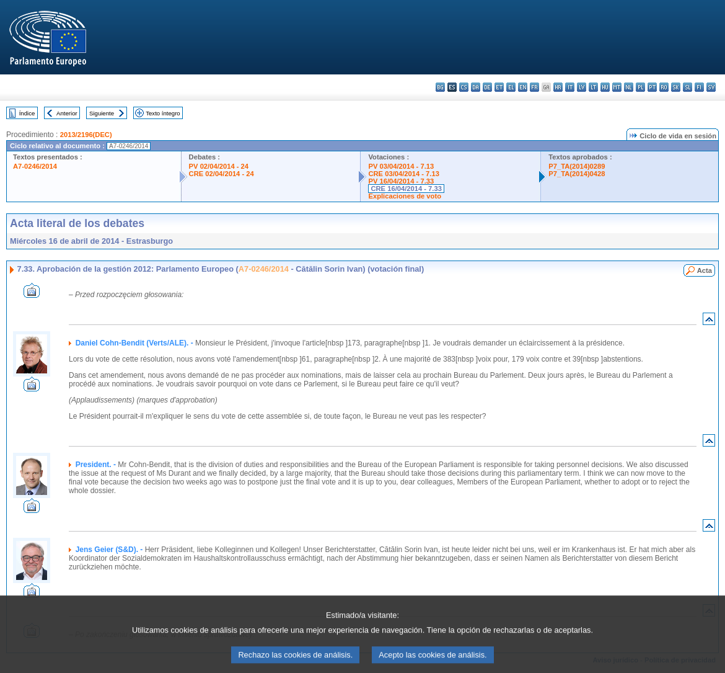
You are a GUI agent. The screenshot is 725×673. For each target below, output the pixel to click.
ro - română (664, 87)
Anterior (66, 113)
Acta (704, 270)
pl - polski (640, 87)
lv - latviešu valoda (581, 87)
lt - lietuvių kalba (593, 87)
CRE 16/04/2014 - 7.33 (406, 188)
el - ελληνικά (511, 87)
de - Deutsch (487, 87)
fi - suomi (699, 87)
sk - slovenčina (675, 87)
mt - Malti (617, 87)
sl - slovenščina (687, 87)
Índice (27, 113)
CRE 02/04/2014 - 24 (221, 173)
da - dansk (475, 87)
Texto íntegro (163, 113)
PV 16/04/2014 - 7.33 (401, 181)
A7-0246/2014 (35, 166)
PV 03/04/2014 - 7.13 (401, 166)
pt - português (652, 87)
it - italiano (569, 87)
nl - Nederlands (628, 87)
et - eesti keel (499, 87)
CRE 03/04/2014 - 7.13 (403, 173)
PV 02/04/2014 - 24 (218, 166)
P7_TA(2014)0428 (576, 173)
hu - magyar (605, 87)
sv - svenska (711, 87)
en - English (522, 87)
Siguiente (101, 113)
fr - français (534, 87)
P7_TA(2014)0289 (576, 166)
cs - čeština (463, 87)
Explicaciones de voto (404, 196)
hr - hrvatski (558, 87)
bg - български (440, 87)
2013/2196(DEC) (86, 134)
